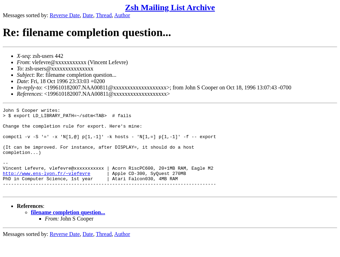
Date (88, 15)
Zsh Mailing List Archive (170, 7)
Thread (103, 15)
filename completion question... (68, 229)
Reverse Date (65, 15)
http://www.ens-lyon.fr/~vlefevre (46, 187)
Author (122, 15)
